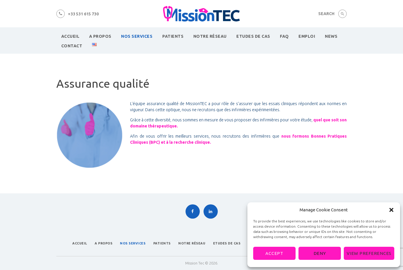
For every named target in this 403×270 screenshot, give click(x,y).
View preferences (369, 253)
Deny (320, 253)
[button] (391, 210)
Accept (274, 253)
